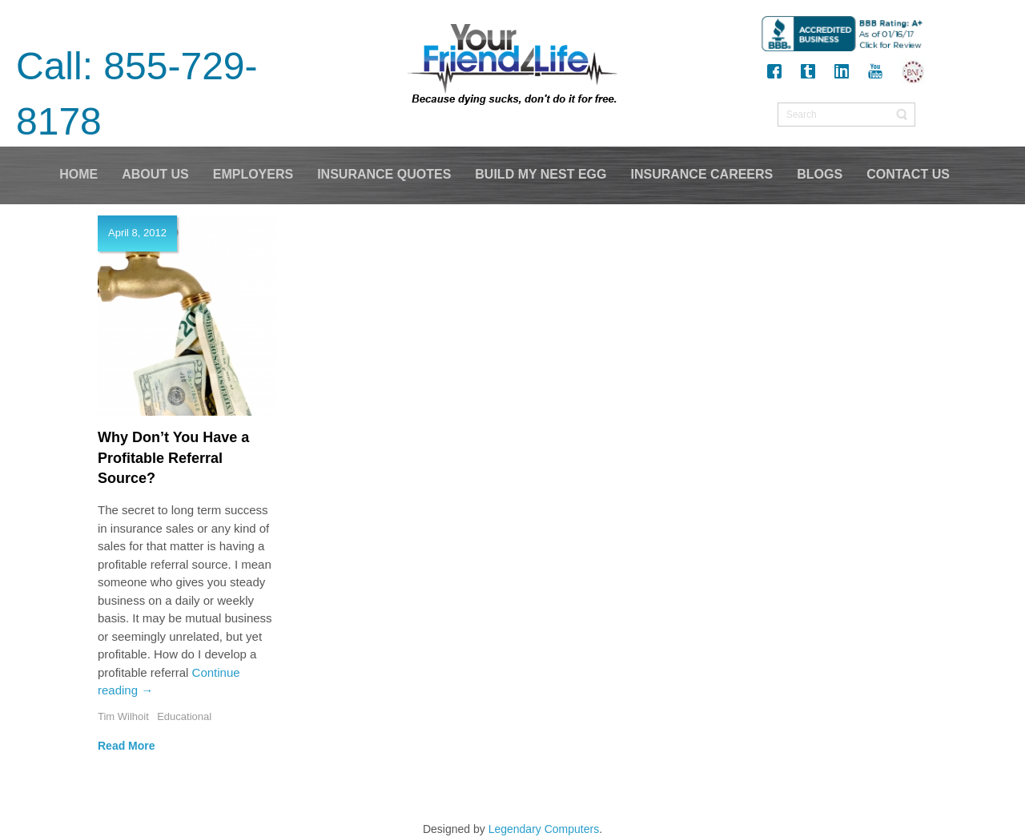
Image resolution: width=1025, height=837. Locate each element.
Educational (184, 716)
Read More (126, 745)
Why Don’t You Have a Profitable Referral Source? (173, 457)
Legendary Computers (544, 829)
